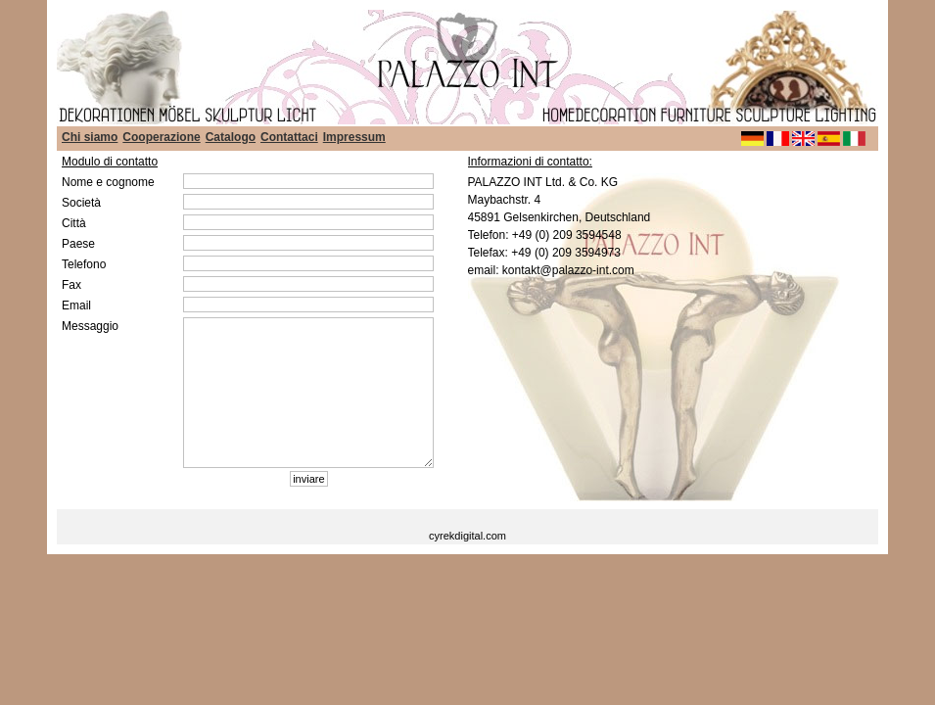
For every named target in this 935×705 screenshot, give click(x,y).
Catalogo (231, 137)
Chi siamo (89, 137)
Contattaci (289, 137)
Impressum (354, 137)
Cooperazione (161, 137)
